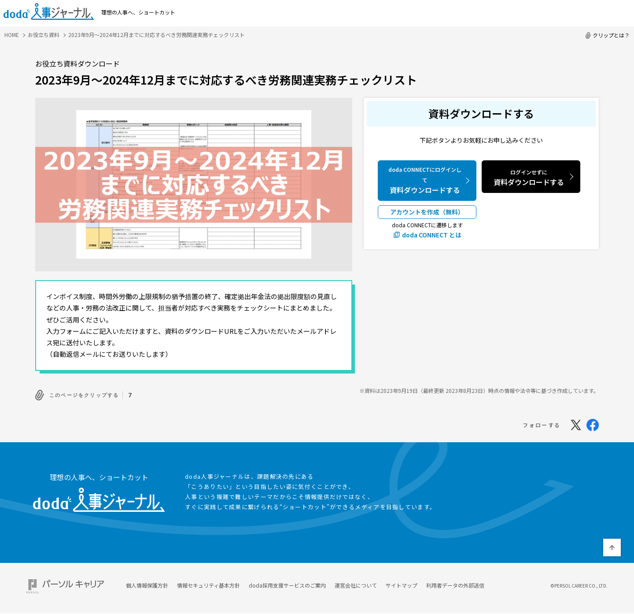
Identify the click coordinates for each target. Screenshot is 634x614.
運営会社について (356, 583)
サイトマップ (401, 583)
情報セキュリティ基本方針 (208, 583)
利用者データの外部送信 (455, 583)
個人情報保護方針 (147, 583)
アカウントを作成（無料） (427, 211)
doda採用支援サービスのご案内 (287, 583)
